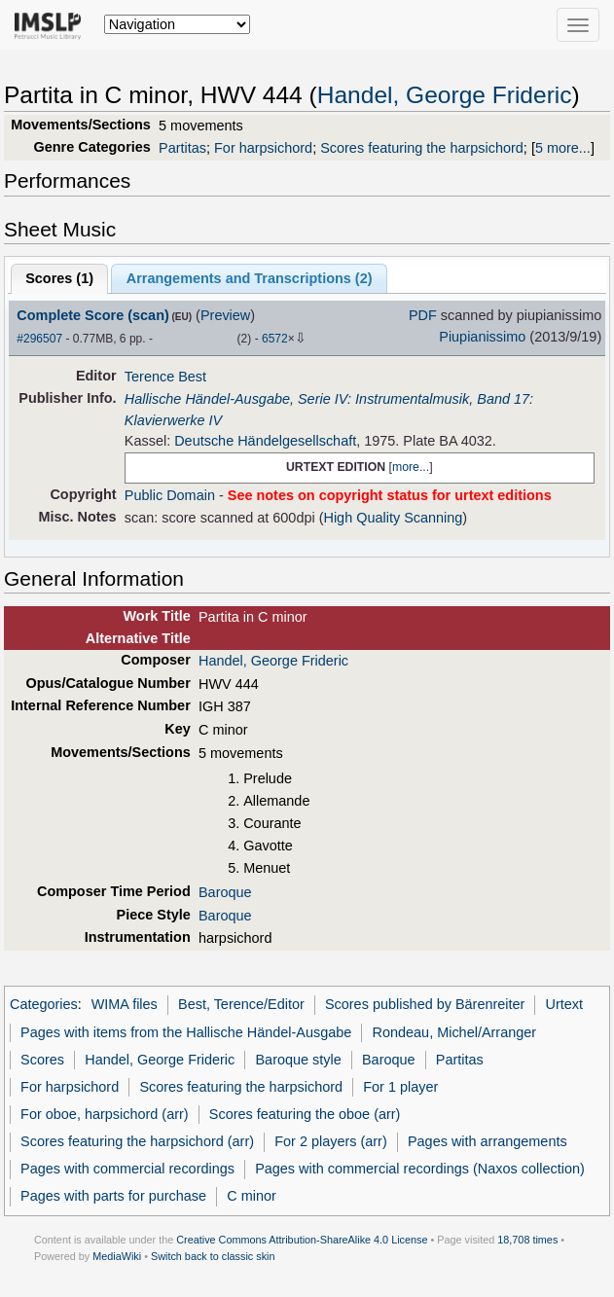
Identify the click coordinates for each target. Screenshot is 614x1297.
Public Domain (170, 495)
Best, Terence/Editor (241, 1004)
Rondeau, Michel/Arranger (455, 1032)
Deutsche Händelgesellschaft (265, 441)
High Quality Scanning (392, 517)
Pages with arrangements (487, 1141)
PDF (423, 315)
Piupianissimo (482, 336)
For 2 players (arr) (330, 1141)
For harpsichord (263, 148)
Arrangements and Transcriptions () (249, 278)
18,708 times (527, 1239)
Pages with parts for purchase (113, 1196)
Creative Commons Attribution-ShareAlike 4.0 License (301, 1239)
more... (410, 467)
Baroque (225, 892)
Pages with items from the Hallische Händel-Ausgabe (185, 1032)
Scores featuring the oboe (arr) (305, 1114)
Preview (225, 315)
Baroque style (298, 1059)
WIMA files (124, 1004)
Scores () (59, 278)
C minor (251, 1196)
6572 (275, 338)
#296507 (39, 338)
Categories (44, 1004)
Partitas (182, 148)
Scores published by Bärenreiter (424, 1004)
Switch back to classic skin (213, 1256)
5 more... (563, 148)
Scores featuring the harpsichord (422, 148)
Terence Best (165, 376)
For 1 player (400, 1087)
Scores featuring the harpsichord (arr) (137, 1141)
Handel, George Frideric (444, 95)
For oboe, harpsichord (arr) (104, 1114)
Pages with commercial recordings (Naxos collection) (420, 1168)
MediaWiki (116, 1256)
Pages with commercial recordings (127, 1168)
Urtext (565, 1004)
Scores (42, 1059)
